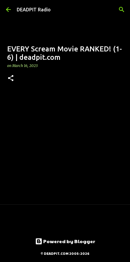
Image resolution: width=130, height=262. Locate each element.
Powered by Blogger (65, 241)
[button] (10, 78)
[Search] (121, 9)
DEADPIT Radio (34, 9)
